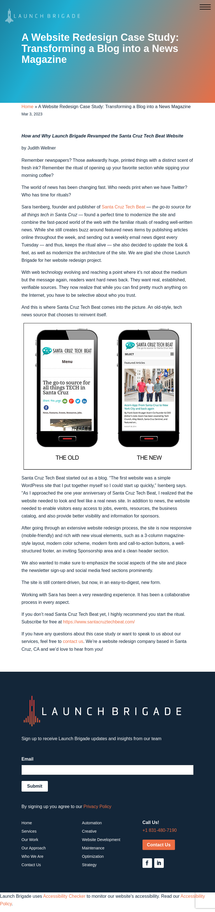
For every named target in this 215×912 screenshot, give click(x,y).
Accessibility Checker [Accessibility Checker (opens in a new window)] (64, 896)
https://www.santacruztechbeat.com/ (99, 621)
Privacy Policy (97, 806)
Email (28, 759)
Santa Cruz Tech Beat (123, 207)
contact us (73, 641)
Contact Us (158, 844)
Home (28, 106)
